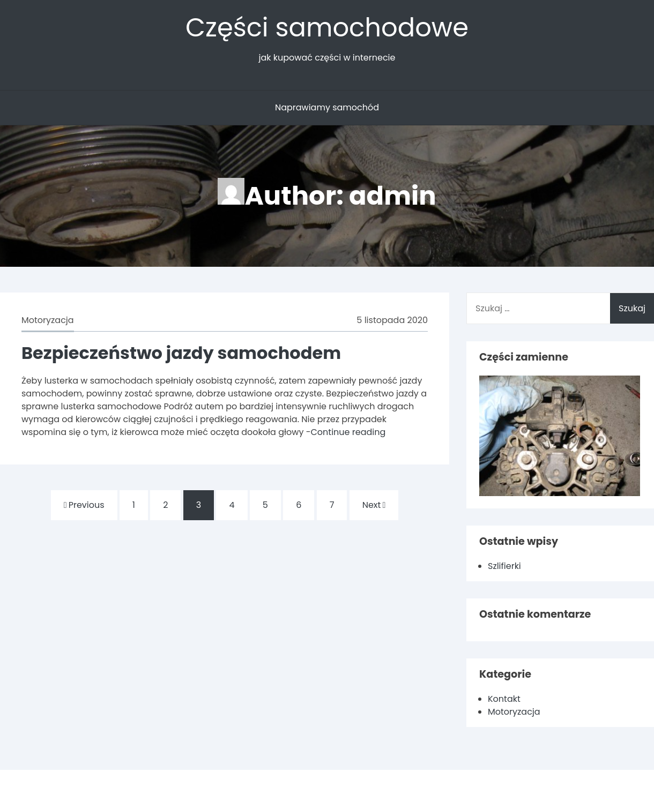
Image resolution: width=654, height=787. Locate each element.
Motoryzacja (47, 320)
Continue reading (347, 432)
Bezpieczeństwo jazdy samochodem (181, 353)
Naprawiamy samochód (327, 107)
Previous (84, 505)
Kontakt (504, 699)
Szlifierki (504, 566)
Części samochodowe (327, 28)
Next (374, 505)
